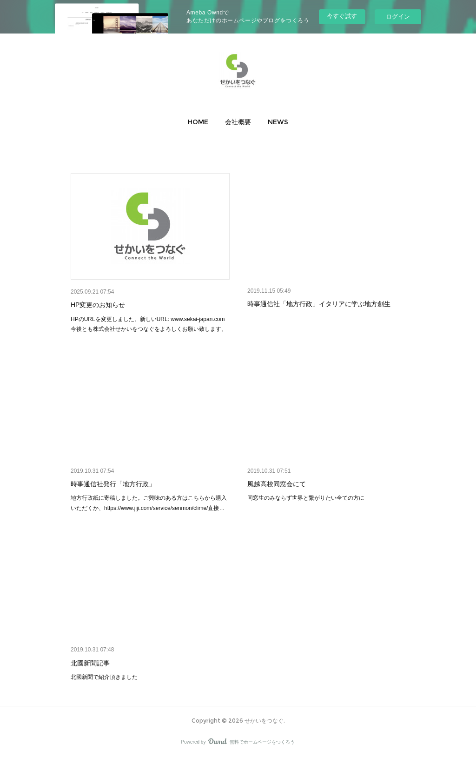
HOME (198, 122)
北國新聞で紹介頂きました (104, 677)
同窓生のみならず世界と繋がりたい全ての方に (305, 498)
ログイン (398, 16)
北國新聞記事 (90, 663)
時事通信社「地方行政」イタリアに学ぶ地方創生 (318, 304)
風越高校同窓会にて (276, 484)
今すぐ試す (342, 16)
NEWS (278, 122)
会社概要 (238, 122)
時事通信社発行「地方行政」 (113, 484)
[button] (198, 122)
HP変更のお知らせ (98, 305)
